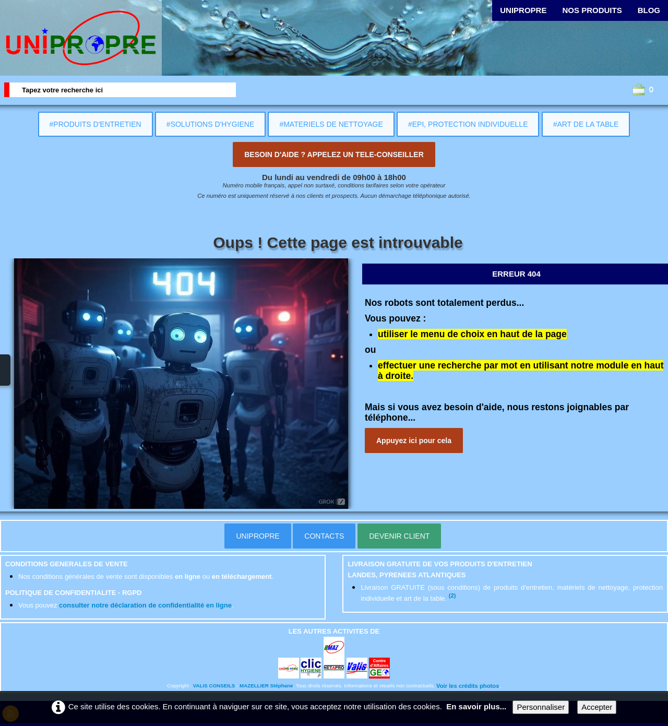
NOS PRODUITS (592, 10)
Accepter (596, 707)
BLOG (649, 10)
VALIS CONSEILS (214, 685)
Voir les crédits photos (467, 686)
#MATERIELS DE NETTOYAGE (331, 124)
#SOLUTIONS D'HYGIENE (210, 124)
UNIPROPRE (523, 10)
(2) (452, 595)
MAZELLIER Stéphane (266, 685)
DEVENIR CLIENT (399, 536)
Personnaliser (541, 707)
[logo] (81, 38)
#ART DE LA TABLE (586, 124)
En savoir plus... (476, 706)
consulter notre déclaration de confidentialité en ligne (145, 605)
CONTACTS (324, 536)
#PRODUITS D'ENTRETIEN (95, 124)
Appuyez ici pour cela (413, 440)
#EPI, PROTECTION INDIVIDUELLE (468, 124)
